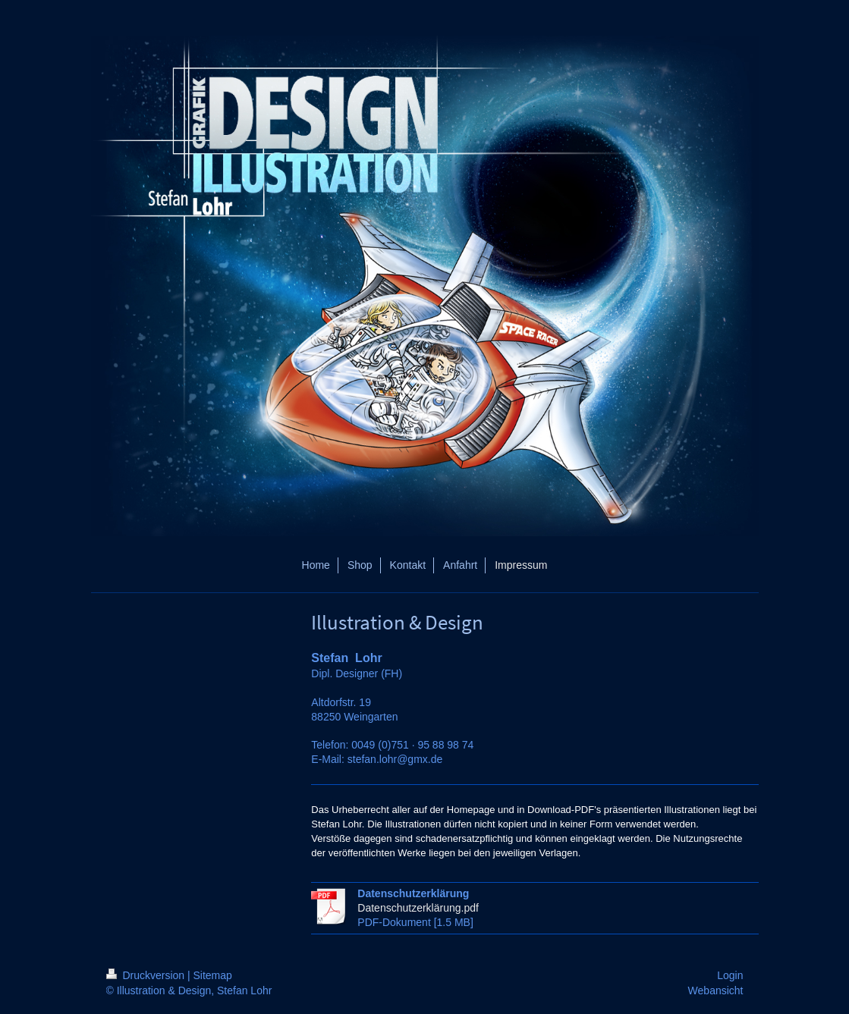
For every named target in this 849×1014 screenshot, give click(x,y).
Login (730, 975)
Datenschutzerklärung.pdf (418, 908)
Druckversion (146, 975)
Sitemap (212, 975)
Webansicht (716, 990)
